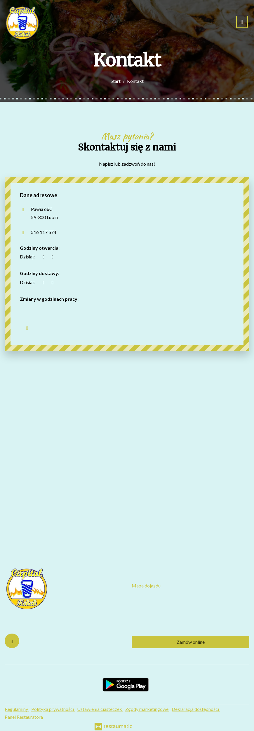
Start (116, 81)
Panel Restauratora (24, 717)
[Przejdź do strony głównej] (22, 21)
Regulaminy (17, 709)
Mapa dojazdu (146, 585)
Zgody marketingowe (147, 709)
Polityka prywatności (53, 709)
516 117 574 (43, 232)
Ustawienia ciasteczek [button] (100, 709)
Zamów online (191, 642)
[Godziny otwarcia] (52, 256)
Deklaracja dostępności (196, 709)
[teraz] (43, 256)
